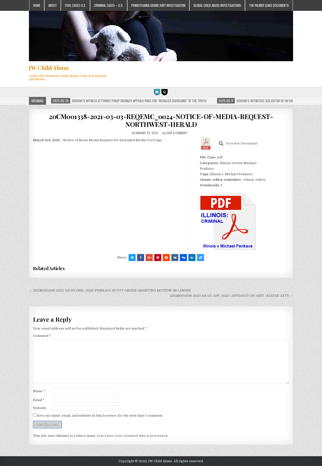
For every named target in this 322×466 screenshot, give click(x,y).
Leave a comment (177, 133)
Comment (42, 336)
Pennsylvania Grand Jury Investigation (158, 5)
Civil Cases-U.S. (75, 5)
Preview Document (238, 143)
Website (39, 408)
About (52, 5)
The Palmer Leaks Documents (269, 5)
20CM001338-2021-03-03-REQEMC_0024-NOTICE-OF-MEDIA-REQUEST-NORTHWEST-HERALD (161, 120)
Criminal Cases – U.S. (108, 5)
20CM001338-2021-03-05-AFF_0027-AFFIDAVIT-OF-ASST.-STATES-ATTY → (231, 296)
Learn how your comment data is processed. (132, 436)
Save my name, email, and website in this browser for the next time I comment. (100, 415)
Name (39, 391)
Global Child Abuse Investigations (217, 5)
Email (39, 400)
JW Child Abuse (49, 67)
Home (36, 5)
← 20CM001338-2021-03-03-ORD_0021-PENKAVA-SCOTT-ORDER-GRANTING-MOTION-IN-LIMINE (110, 290)
